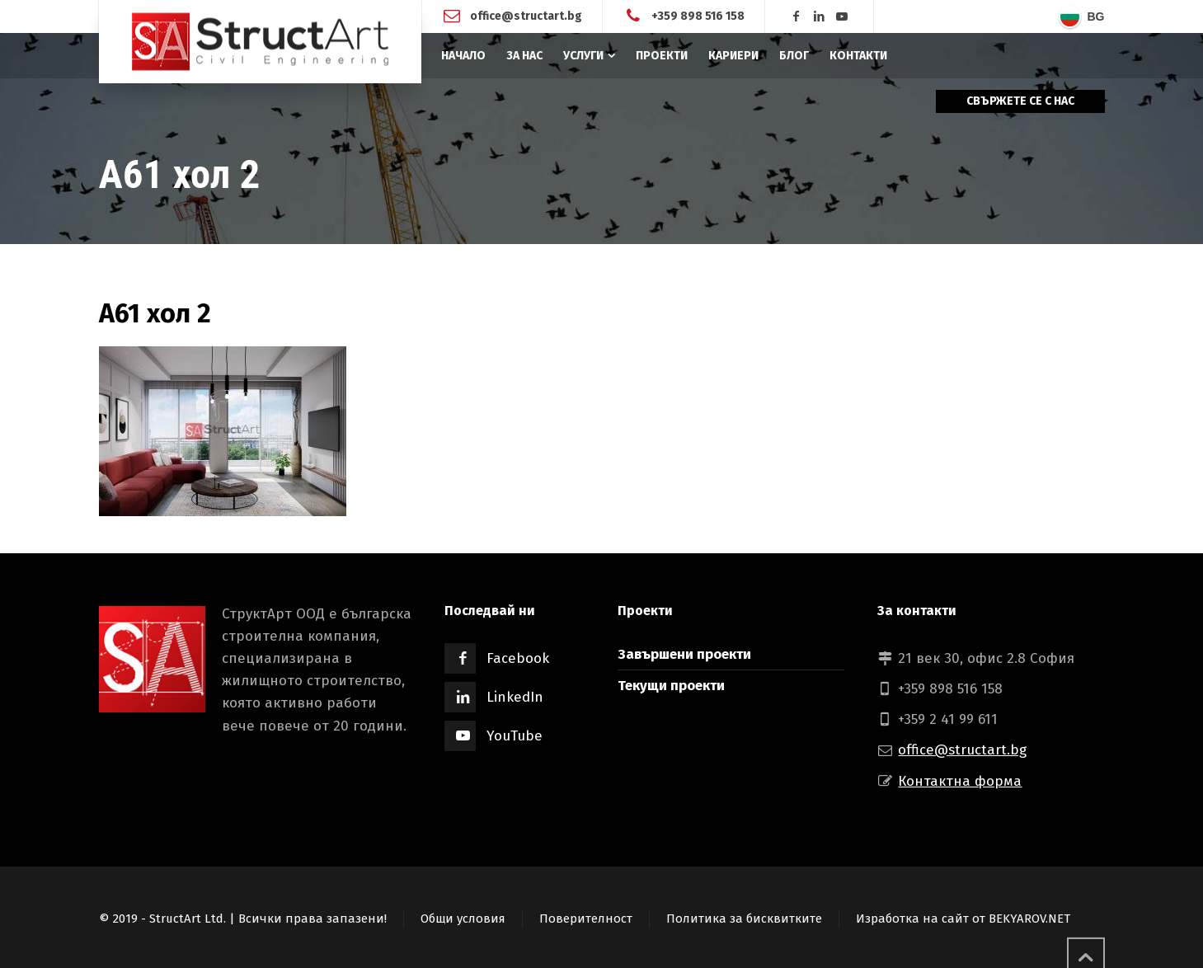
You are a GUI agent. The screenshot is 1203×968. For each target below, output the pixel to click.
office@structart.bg (526, 16)
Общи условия (463, 918)
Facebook (517, 658)
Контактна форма (960, 781)
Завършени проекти (684, 654)
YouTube (514, 736)
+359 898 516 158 (698, 16)
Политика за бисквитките (744, 918)
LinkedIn (514, 697)
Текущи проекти (671, 685)
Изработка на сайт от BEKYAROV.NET (963, 918)
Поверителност (585, 918)
